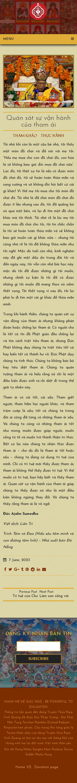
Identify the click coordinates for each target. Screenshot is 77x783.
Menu (38, 39)
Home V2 (23, 766)
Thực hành (52, 135)
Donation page (46, 766)
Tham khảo (25, 135)
